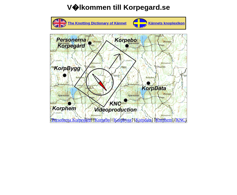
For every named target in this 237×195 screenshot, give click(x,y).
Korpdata (144, 120)
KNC (180, 120)
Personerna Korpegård (71, 120)
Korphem (164, 120)
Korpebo (102, 120)
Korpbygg (123, 120)
